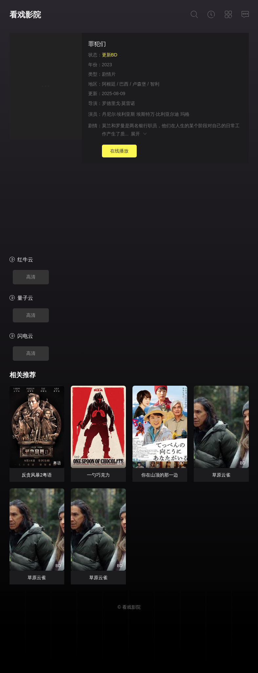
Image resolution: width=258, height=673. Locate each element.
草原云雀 (221, 475)
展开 (139, 133)
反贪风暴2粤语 (37, 475)
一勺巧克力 (98, 475)
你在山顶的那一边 (159, 475)
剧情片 (109, 74)
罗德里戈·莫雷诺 (118, 103)
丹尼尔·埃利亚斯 (118, 114)
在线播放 (119, 150)
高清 (30, 276)
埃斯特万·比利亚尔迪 (157, 114)
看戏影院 (25, 14)
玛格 (184, 114)
